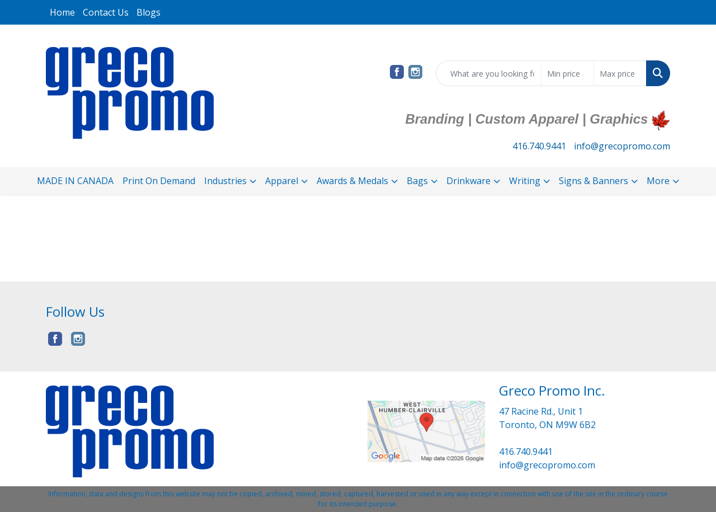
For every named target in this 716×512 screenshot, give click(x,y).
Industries (225, 181)
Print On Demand (159, 181)
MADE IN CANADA (75, 181)
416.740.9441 (539, 146)
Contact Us (106, 12)
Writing (524, 181)
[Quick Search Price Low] (567, 73)
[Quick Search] (488, 73)
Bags (417, 181)
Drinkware (468, 181)
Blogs (148, 12)
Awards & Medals (352, 181)
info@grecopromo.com (622, 146)
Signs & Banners (593, 181)
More (658, 181)
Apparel (281, 181)
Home (62, 12)
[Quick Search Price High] (620, 73)
